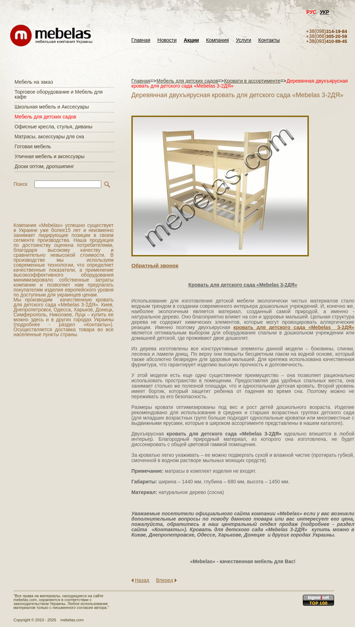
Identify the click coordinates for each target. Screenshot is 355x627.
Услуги (243, 40)
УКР (324, 12)
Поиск (20, 184)
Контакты (269, 40)
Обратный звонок (154, 265)
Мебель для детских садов (45, 117)
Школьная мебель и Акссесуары (52, 107)
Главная (140, 40)
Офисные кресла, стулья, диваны (53, 126)
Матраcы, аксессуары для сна (49, 136)
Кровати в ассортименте (252, 81)
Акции (191, 40)
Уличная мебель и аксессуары (49, 156)
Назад (142, 580)
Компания (217, 40)
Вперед (164, 580)
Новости (166, 40)
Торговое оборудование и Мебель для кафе (59, 94)
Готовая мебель (33, 146)
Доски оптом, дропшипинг (44, 166)
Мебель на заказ (34, 82)
